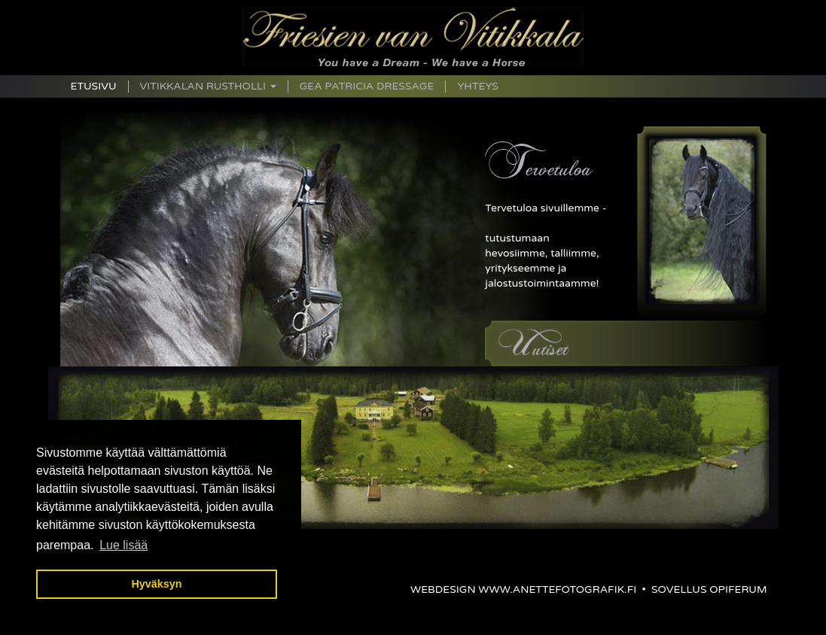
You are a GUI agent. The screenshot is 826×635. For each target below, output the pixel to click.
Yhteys (477, 87)
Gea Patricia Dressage (367, 87)
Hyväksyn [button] (156, 584)
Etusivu (94, 87)
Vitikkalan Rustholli (208, 87)
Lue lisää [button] (123, 545)
